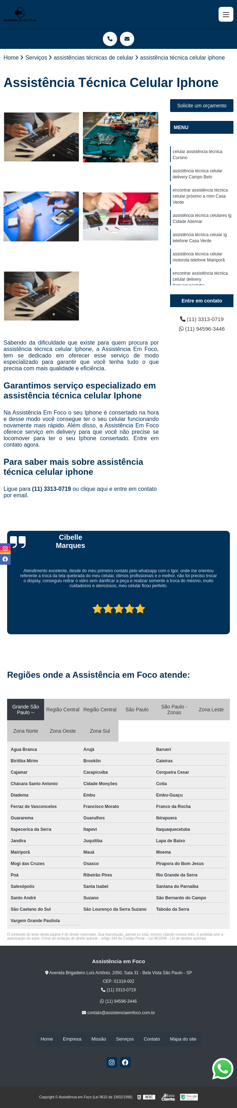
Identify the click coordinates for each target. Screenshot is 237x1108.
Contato (152, 1039)
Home (47, 1039)
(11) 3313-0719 (52, 489)
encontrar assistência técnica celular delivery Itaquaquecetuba (200, 285)
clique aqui (94, 489)
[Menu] (226, 14)
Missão (98, 1039)
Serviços (125, 1039)
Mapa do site (183, 1039)
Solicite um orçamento (202, 106)
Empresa (72, 1039)
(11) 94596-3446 (202, 329)
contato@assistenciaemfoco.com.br (118, 1013)
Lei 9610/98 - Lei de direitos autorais (177, 939)
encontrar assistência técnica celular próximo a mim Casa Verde (200, 198)
